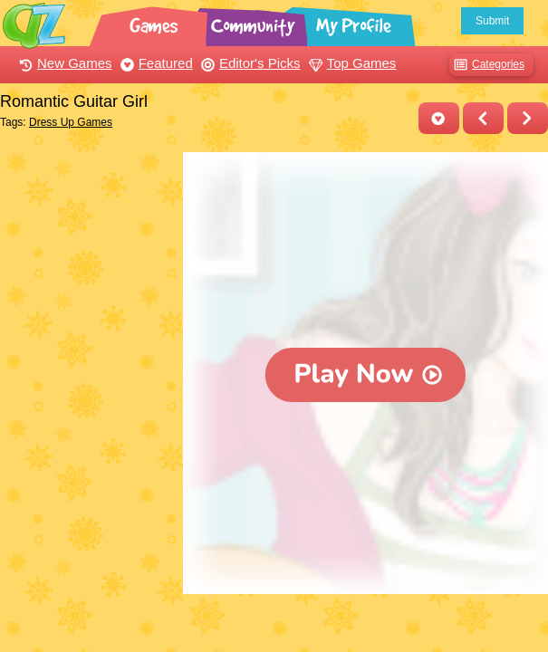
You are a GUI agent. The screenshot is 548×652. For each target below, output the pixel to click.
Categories (486, 64)
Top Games (350, 63)
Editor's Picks (249, 63)
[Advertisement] (87, 220)
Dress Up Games (70, 122)
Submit (492, 20)
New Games (63, 63)
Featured (154, 63)
